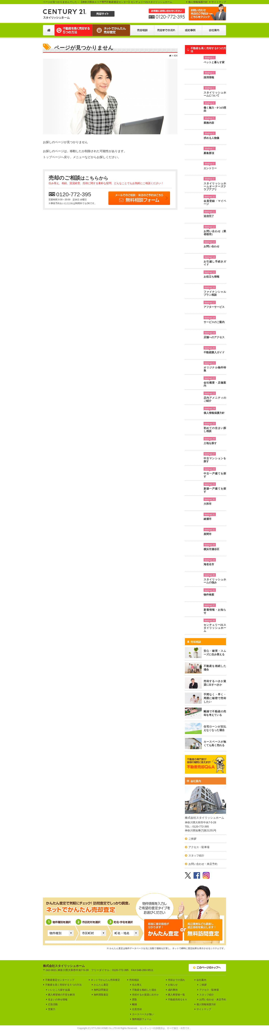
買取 (134, 999)
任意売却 (137, 1009)
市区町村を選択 (90, 924)
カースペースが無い (143, 1014)
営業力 (51, 1009)
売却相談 (194, 641)
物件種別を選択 (59, 924)
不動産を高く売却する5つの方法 (206, 50)
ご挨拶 (192, 838)
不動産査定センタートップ (59, 979)
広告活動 (53, 1004)
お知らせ (173, 984)
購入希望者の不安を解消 (61, 994)
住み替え (137, 984)
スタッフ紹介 (196, 855)
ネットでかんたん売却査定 (105, 979)
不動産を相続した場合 (144, 989)
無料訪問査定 (101, 989)
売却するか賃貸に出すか (145, 994)
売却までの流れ (176, 979)
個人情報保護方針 (198, 2)
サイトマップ (218, 2)
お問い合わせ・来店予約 (202, 863)
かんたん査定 (101, 984)
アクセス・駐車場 (198, 847)
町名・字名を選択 (122, 924)
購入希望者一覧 (176, 994)
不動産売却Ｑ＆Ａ (177, 999)
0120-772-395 (70, 194)
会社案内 (194, 781)
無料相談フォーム (141, 1019)
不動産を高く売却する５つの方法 (63, 984)
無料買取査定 (101, 994)
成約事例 (173, 989)
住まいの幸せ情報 (57, 999)
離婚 (134, 1004)
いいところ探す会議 (59, 989)
